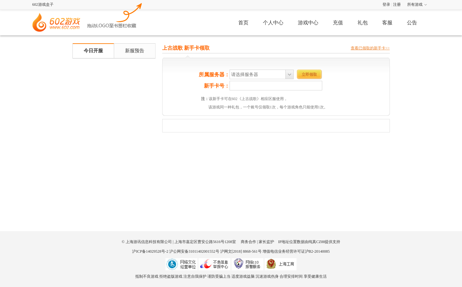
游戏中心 (308, 22)
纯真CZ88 (316, 242)
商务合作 (248, 242)
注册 (397, 4)
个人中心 (273, 22)
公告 (412, 22)
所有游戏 (415, 4)
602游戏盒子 (43, 4)
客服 (387, 22)
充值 (338, 22)
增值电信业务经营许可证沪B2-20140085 (296, 251)
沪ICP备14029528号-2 (150, 251)
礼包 (362, 22)
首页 (243, 22)
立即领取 (309, 74)
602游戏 (114, 15)
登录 (386, 4)
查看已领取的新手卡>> (370, 48)
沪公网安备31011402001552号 (194, 251)
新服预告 (134, 50)
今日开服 (93, 50)
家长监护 (266, 242)
